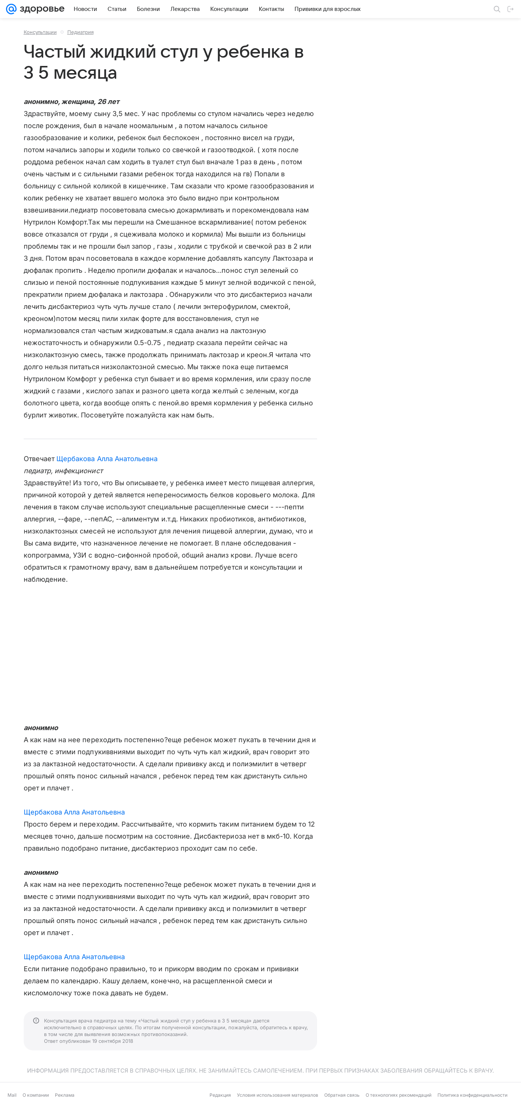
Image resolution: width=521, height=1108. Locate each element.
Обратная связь (342, 1095)
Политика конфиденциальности (472, 1095)
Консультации (40, 32)
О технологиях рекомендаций (398, 1095)
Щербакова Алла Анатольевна (107, 459)
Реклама (64, 1095)
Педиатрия (80, 32)
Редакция (220, 1095)
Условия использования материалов (277, 1095)
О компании (36, 1095)
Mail (12, 1095)
